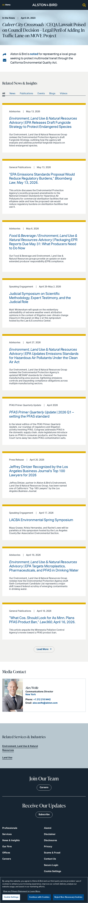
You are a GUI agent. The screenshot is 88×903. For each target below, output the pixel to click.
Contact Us (50, 859)
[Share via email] (4, 60)
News (12, 93)
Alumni (47, 828)
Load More (42, 649)
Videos (63, 93)
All (3, 93)
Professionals (9, 828)
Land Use (7, 758)
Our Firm (7, 846)
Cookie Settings (52, 871)
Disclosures (50, 840)
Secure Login (51, 865)
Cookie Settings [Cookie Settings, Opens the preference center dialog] (11, 897)
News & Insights (11, 840)
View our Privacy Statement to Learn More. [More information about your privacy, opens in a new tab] (21, 891)
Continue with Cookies (39, 897)
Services (7, 834)
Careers (6, 859)
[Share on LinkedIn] (4, 55)
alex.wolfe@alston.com (45, 703)
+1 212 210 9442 (42, 699)
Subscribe (44, 814)
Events (41, 93)
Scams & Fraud (52, 853)
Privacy (48, 846)
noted (34, 54)
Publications (26, 93)
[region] (44, 890)
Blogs (52, 93)
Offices (6, 853)
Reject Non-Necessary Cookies (68, 897)
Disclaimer (50, 834)
